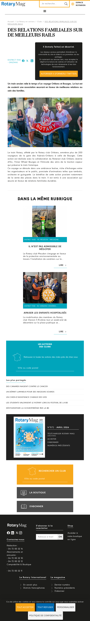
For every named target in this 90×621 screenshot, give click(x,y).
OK (60, 537)
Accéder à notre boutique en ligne (75, 536)
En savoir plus (30, 585)
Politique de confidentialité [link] (45, 615)
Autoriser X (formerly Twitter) (59, 74)
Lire (61, 265)
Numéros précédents (59, 446)
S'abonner (53, 442)
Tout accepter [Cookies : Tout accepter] (25, 607)
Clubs (39, 22)
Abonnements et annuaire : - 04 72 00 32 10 (15, 555)
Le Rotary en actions (26, 22)
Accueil (11, 22)
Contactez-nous (15, 539)
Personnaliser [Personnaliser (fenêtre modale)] (65, 607)
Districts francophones (34, 588)
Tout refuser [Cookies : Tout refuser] (45, 607)
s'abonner (31, 506)
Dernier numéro (62, 585)
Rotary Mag (13, 4)
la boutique (33, 492)
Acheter (52, 439)
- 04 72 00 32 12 (15, 561)
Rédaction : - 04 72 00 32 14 (15, 547)
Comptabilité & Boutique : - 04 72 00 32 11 (19, 567)
